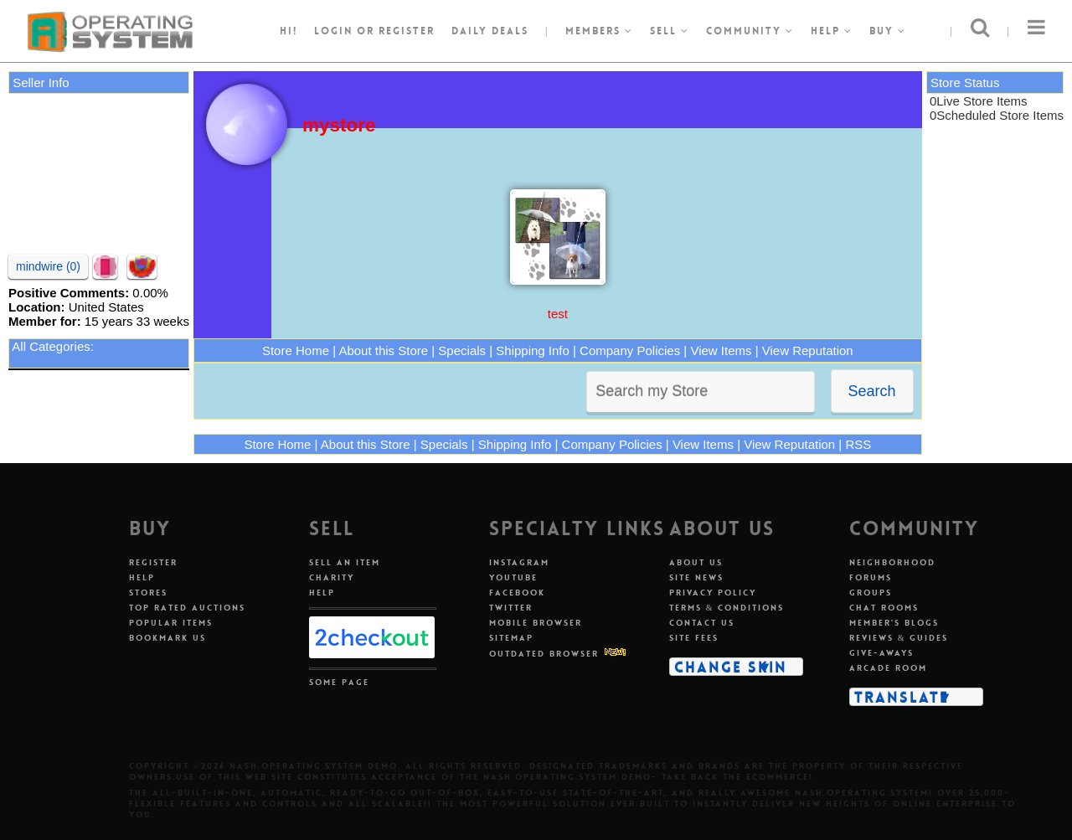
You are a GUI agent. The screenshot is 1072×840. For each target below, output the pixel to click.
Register (153, 562)
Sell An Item (344, 562)
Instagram (519, 562)
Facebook (517, 592)
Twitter (511, 607)
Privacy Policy (712, 592)
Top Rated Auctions (187, 607)
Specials (462, 350)
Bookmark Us (167, 637)
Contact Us (701, 622)
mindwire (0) (48, 266)
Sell (669, 31)
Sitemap (511, 637)
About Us (696, 562)
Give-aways (881, 652)
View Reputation (807, 350)
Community (750, 31)
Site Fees (694, 637)
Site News (696, 577)
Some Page (339, 682)
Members (599, 31)
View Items (720, 350)
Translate (901, 697)
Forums (870, 577)
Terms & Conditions (727, 607)
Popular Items (171, 622)
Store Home (295, 350)
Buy (887, 31)
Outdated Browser (544, 653)
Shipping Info (533, 350)
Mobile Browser (535, 622)
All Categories (51, 346)
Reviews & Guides (899, 637)
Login (333, 31)
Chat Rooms (884, 607)
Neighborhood (892, 562)
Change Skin (730, 666)
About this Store (383, 350)
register (407, 31)
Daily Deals (489, 31)
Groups (870, 592)
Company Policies (630, 350)
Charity (331, 577)
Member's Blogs (894, 622)
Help (832, 31)
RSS (858, 444)
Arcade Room (888, 667)
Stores (148, 592)
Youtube (513, 577)
